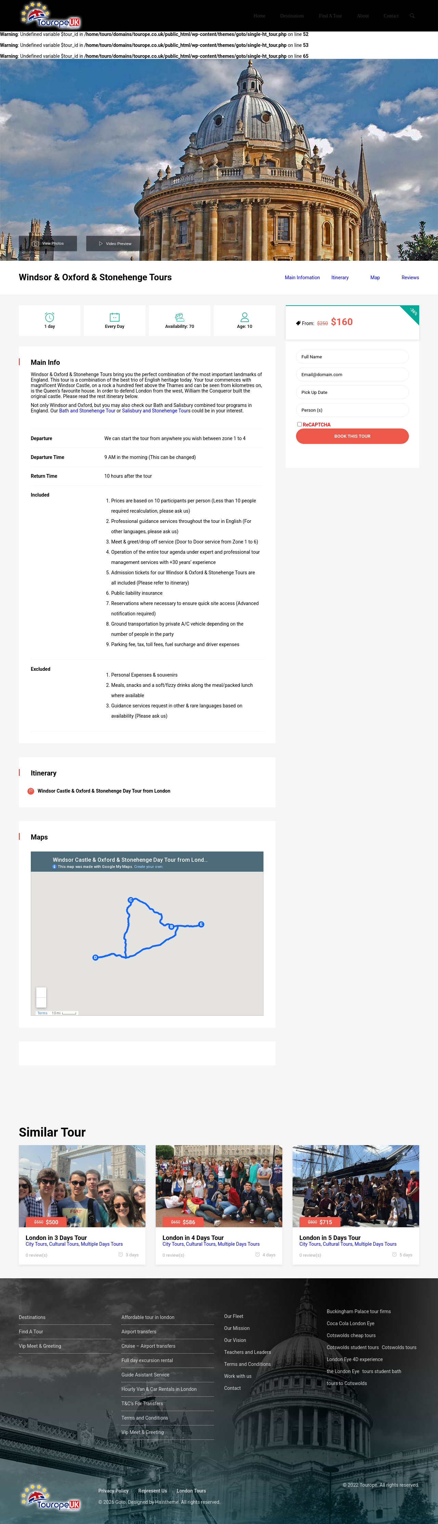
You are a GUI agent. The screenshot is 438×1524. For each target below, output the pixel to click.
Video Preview (120, 243)
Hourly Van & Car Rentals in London (159, 1389)
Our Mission (237, 1328)
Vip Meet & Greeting (40, 1346)
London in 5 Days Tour (330, 1237)
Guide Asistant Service (145, 1375)
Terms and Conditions (144, 1418)
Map (375, 277)
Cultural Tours (64, 1244)
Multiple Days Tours (102, 1244)
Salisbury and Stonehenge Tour (155, 410)
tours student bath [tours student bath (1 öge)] (381, 1371)
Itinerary (340, 277)
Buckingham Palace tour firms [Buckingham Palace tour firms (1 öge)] (359, 1311)
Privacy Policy (115, 1491)
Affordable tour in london (148, 1317)
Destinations (292, 15)
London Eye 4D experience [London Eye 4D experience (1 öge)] (355, 1359)
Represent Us (154, 1491)
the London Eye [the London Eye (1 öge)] (343, 1371)
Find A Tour (330, 15)
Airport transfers (138, 1331)
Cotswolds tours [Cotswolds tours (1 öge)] (399, 1347)
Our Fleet (233, 1316)
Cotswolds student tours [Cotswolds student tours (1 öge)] (353, 1347)
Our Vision (235, 1340)
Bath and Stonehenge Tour (87, 410)
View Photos (53, 242)
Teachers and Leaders (247, 1352)
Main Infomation (302, 277)
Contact (391, 15)
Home (259, 15)
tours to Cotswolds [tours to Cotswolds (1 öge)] (347, 1383)
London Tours (193, 1491)
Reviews (410, 277)
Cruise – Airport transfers (148, 1346)
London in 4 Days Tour (193, 1237)
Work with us (238, 1376)
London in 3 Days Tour (56, 1237)
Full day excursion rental (147, 1360)
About (363, 15)
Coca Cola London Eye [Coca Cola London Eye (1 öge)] (350, 1323)
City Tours (36, 1244)
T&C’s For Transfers (142, 1403)
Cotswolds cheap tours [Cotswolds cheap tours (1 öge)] (351, 1335)
